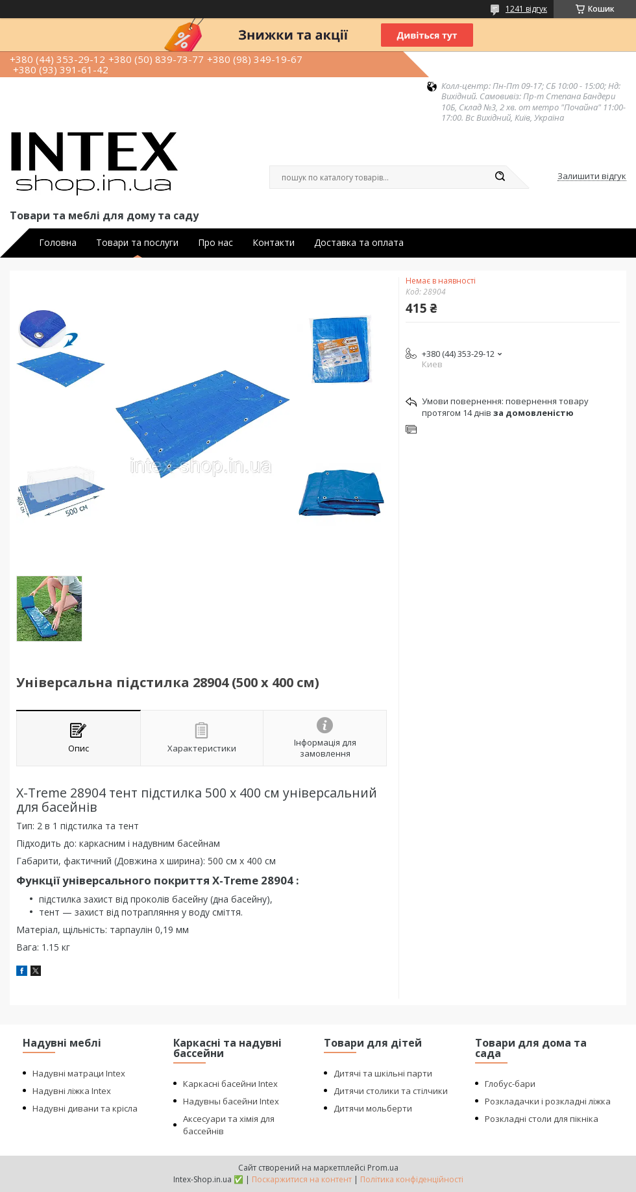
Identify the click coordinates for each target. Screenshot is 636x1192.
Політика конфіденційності (411, 1179)
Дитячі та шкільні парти (383, 1073)
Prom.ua (382, 1167)
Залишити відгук (591, 176)
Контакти (273, 242)
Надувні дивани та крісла (85, 1108)
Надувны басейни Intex (231, 1101)
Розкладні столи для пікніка (541, 1119)
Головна (58, 242)
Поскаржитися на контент (302, 1179)
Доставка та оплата (359, 242)
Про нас (215, 242)
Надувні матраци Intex (78, 1073)
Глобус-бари (510, 1083)
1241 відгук (526, 8)
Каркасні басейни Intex (230, 1083)
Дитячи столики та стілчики (391, 1091)
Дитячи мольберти (373, 1108)
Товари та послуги (137, 242)
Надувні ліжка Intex (71, 1091)
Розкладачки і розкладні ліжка (548, 1101)
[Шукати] (500, 177)
